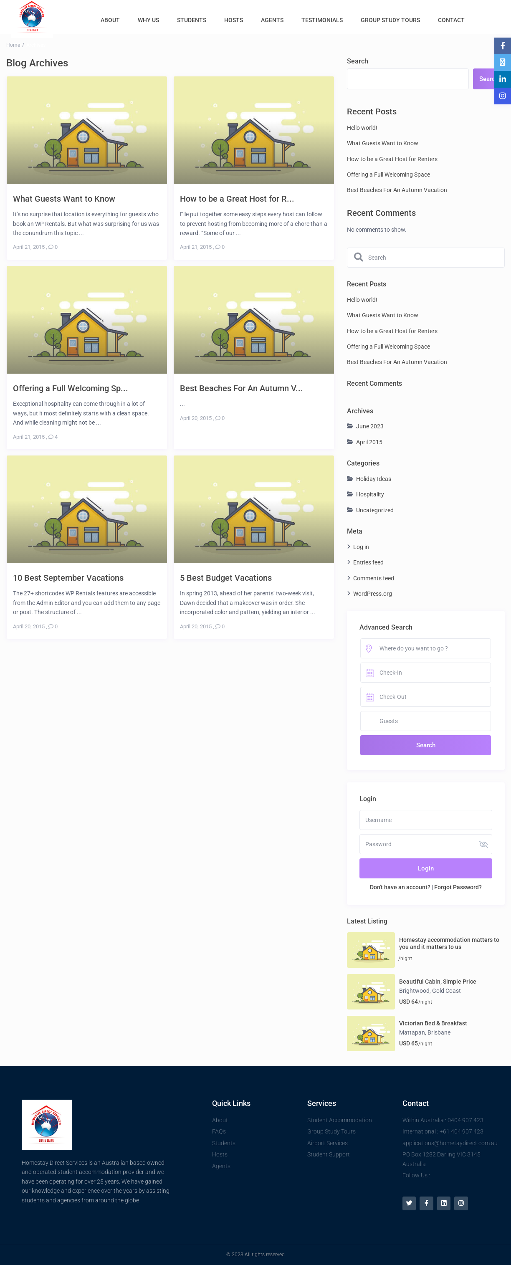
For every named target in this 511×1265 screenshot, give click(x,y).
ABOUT (110, 20)
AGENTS (272, 20)
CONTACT (451, 20)
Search (357, 61)
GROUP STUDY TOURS (390, 20)
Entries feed (368, 562)
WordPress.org (372, 593)
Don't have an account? (400, 887)
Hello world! (362, 127)
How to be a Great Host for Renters (392, 159)
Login (426, 868)
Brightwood (414, 990)
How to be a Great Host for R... (237, 198)
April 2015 (369, 442)
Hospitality (370, 494)
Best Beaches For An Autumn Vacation (397, 190)
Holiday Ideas (373, 479)
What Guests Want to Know (64, 198)
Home (13, 45)
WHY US (148, 20)
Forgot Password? (458, 887)
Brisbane (439, 1032)
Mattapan (412, 1032)
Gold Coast (446, 990)
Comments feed (373, 578)
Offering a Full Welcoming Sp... (70, 388)
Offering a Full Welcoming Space (388, 174)
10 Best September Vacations (68, 577)
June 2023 (370, 426)
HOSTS (233, 20)
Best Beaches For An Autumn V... (241, 388)
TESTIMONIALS (322, 20)
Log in (361, 547)
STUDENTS (191, 20)
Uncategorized (375, 510)
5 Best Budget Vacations (226, 577)
